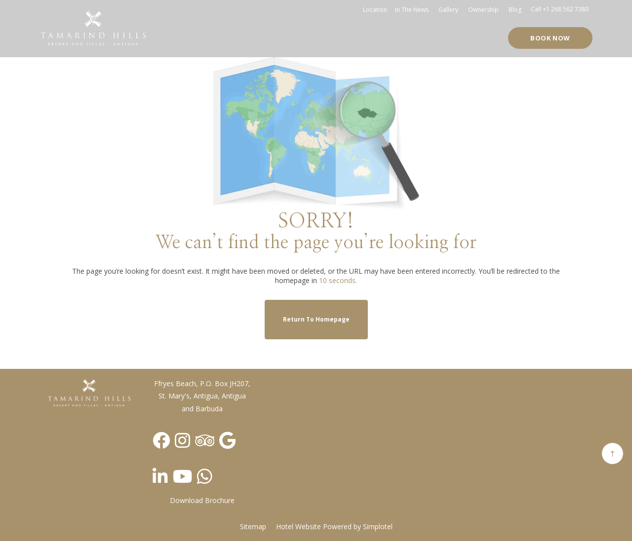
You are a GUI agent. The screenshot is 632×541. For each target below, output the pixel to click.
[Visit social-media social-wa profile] (204, 476)
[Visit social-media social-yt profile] (182, 476)
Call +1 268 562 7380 (560, 9)
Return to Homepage (316, 319)
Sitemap (253, 526)
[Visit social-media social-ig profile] (182, 440)
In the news (412, 9)
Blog (515, 9)
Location (375, 9)
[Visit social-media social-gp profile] (227, 440)
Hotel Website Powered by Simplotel (334, 526)
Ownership (483, 9)
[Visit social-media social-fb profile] (161, 440)
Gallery (448, 9)
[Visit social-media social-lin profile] (160, 476)
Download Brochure (202, 500)
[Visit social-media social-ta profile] (204, 440)
